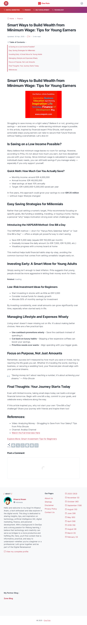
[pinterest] (32, 445)
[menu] (6, 3)
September (73, 505)
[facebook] (13, 445)
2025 (71, 494)
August (71, 509)
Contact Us (49, 512)
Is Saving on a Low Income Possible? (24, 47)
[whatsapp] (23, 445)
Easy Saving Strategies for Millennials (24, 50)
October (72, 501)
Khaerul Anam (19, 499)
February (71, 537)
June (70, 513)
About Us (49, 498)
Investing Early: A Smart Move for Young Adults (28, 54)
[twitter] (18, 445)
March (70, 533)
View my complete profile (16, 551)
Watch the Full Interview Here (26, 433)
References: (13, 70)
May (70, 517)
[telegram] (27, 445)
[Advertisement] (23, 572)
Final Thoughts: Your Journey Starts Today (26, 66)
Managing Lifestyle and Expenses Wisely (25, 58)
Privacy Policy (51, 509)
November (72, 497)
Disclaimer (49, 505)
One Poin (47, 620)
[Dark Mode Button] (81, 3)
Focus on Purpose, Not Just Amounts (24, 62)
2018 (70, 525)
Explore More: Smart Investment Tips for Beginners (32, 439)
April (70, 521)
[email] (36, 445)
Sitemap (48, 502)
